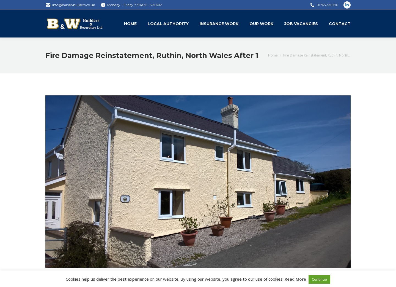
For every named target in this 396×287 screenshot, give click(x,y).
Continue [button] (319, 279)
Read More (295, 279)
